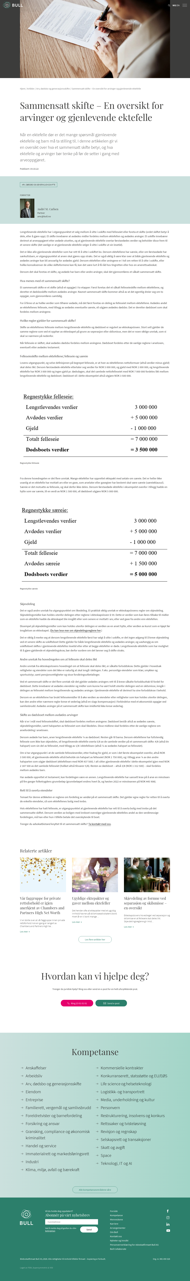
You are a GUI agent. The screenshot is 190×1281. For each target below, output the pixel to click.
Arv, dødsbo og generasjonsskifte (53, 88)
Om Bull (114, 1232)
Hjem (22, 88)
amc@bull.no (44, 216)
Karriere (114, 1223)
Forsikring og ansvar (43, 1123)
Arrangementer (117, 1227)
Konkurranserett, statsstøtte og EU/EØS (134, 1075)
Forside (114, 1211)
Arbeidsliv (34, 1075)
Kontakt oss (116, 1236)
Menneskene (116, 1219)
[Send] (89, 1230)
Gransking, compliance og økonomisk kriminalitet (58, 1134)
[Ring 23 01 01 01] (77, 1003)
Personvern (110, 1107)
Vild (51, 1267)
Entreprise (34, 1099)
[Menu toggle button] (184, 5)
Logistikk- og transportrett (123, 1091)
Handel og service (41, 1145)
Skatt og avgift (113, 1147)
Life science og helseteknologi (126, 1083)
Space (106, 1155)
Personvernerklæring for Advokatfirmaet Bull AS (134, 1244)
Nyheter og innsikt (119, 1240)
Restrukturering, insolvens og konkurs (133, 1115)
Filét (30, 1267)
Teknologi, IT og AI (116, 1163)
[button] (43, 895)
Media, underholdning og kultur (128, 1099)
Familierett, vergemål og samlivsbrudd (58, 1107)
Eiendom (33, 1091)
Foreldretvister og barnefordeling (54, 1115)
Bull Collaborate (118, 1248)
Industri (32, 1161)
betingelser (50, 1231)
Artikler (31, 88)
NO (174, 5)
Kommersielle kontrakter (122, 1068)
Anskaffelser (36, 1068)
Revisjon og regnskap (119, 1131)
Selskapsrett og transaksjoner (126, 1139)
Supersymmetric (40, 1267)
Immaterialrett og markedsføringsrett (57, 1153)
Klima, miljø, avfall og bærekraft (52, 1169)
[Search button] (169, 5)
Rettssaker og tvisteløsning (123, 1123)
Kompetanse (116, 1215)
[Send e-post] (111, 1003)
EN (178, 5)
